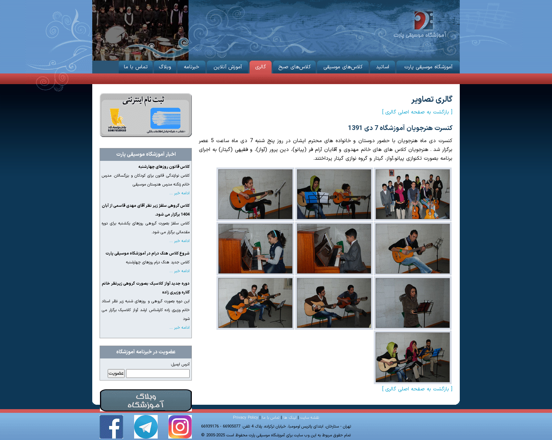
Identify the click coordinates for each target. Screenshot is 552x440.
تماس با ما (136, 66)
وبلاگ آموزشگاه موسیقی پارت (146, 400)
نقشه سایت (309, 418)
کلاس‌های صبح (294, 66)
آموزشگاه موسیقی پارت (420, 24)
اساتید (382, 66)
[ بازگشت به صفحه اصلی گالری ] (417, 112)
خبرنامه (191, 66)
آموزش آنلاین (227, 66)
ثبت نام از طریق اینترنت (146, 115)
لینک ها (289, 418)
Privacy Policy (245, 418)
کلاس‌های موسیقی (343, 66)
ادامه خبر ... (179, 193)
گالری (261, 66)
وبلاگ (165, 66)
